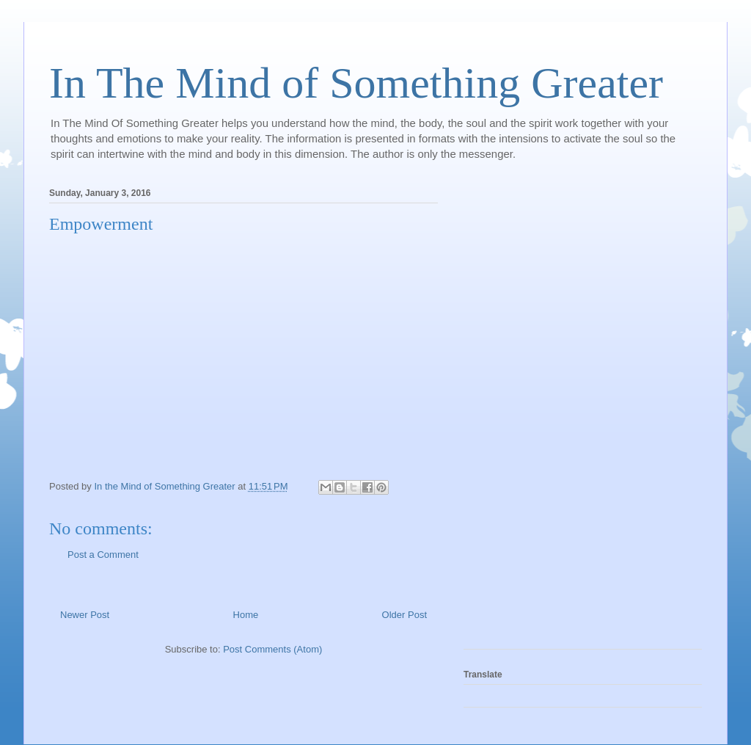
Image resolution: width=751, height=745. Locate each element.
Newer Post (84, 614)
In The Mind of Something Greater (356, 83)
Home (246, 614)
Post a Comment (103, 554)
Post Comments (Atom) (272, 649)
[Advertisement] (522, 414)
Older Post (404, 614)
